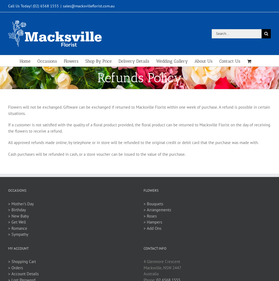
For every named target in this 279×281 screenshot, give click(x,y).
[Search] (266, 33)
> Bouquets (153, 203)
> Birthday (17, 209)
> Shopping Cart (22, 261)
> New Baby (18, 216)
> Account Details (23, 273)
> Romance (17, 228)
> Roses (150, 216)
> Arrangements (157, 209)
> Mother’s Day (21, 203)
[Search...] (237, 33)
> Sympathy (18, 234)
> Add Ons (152, 228)
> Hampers (153, 222)
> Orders (15, 267)
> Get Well (17, 222)
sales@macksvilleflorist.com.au (89, 6)
